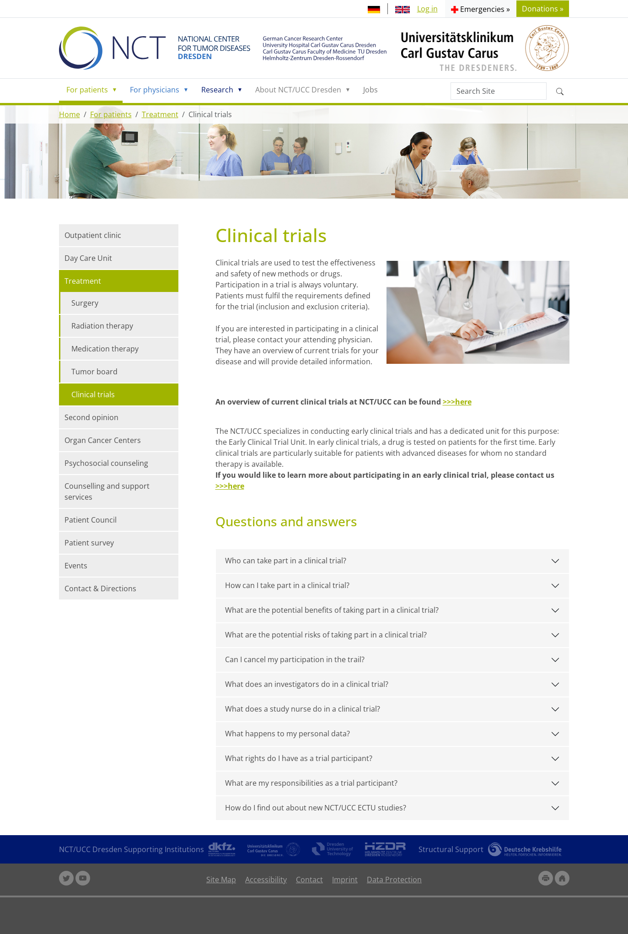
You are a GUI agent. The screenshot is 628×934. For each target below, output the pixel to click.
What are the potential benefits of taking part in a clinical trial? (332, 610)
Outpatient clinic (92, 235)
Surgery (84, 303)
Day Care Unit (88, 258)
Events (75, 566)
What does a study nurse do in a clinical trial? (302, 709)
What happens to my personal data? (287, 734)
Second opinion (91, 417)
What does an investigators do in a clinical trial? (306, 684)
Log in (427, 9)
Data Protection (394, 880)
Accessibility (266, 880)
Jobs (370, 90)
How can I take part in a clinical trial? (287, 585)
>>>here (457, 402)
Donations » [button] (543, 9)
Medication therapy (105, 349)
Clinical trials (93, 394)
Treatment (160, 114)
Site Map (221, 880)
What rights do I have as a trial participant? (298, 758)
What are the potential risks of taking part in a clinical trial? (326, 635)
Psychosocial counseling (106, 463)
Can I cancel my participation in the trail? (295, 659)
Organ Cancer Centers (102, 440)
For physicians (154, 90)
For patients (87, 90)
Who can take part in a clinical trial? (285, 561)
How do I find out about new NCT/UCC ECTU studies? (315, 808)
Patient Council (90, 520)
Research (217, 90)
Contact (309, 880)
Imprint (345, 880)
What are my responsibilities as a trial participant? (311, 783)
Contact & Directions (100, 588)
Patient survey (89, 543)
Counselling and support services (107, 491)
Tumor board (94, 372)
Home (69, 114)
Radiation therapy (102, 326)
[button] (480, 8)
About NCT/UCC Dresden (298, 90)
